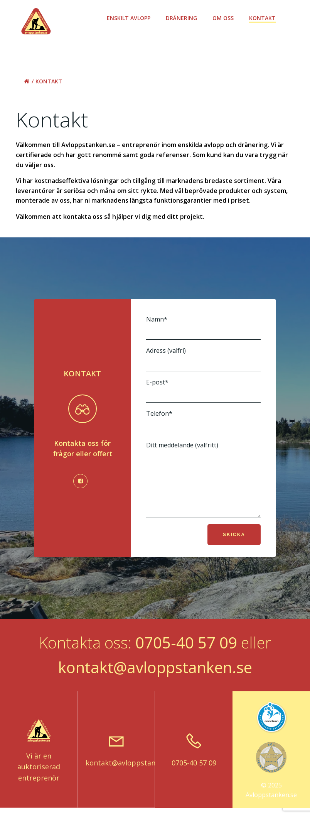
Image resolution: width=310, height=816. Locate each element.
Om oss (224, 18)
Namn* (203, 327)
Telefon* (203, 421)
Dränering (182, 18)
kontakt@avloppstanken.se (155, 678)
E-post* (203, 390)
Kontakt (263, 18)
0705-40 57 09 (186, 654)
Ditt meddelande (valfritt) (203, 485)
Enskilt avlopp (130, 18)
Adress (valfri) (203, 358)
